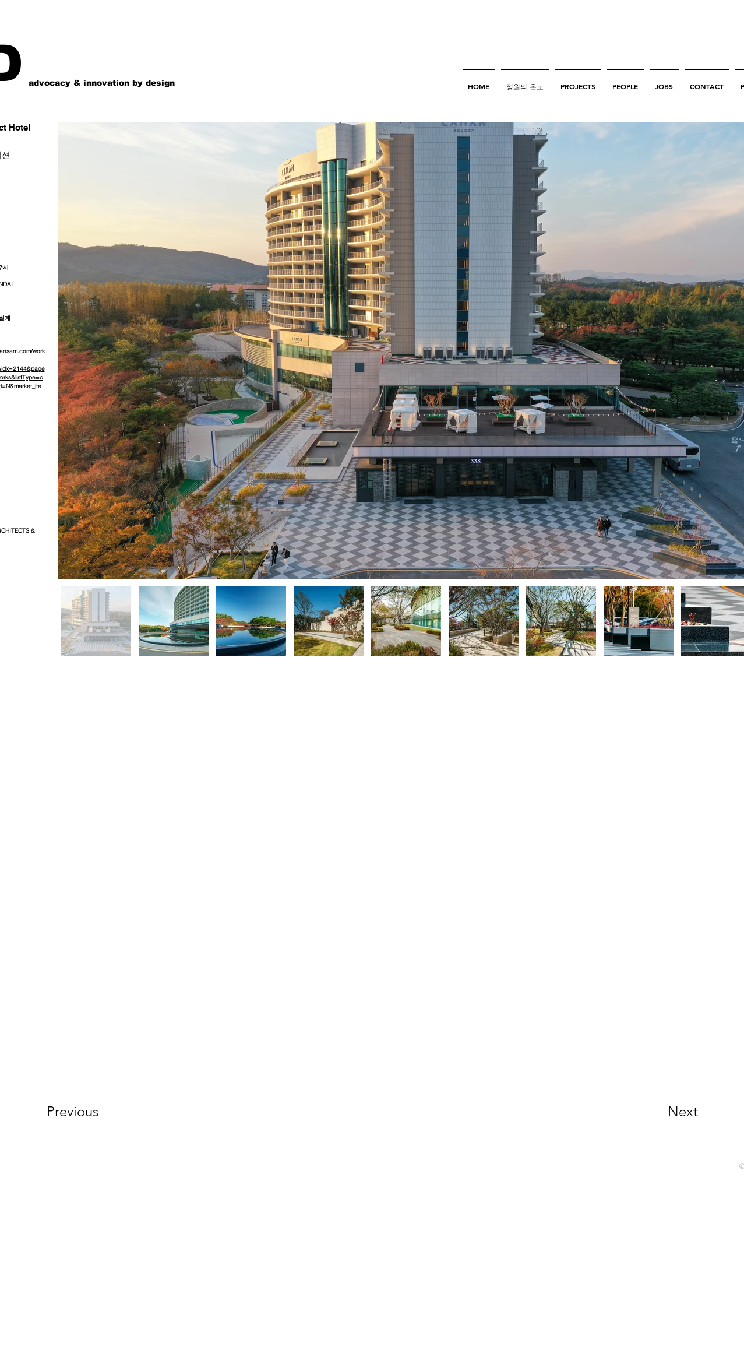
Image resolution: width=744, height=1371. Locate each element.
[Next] (659, 1111)
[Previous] (88, 1111)
